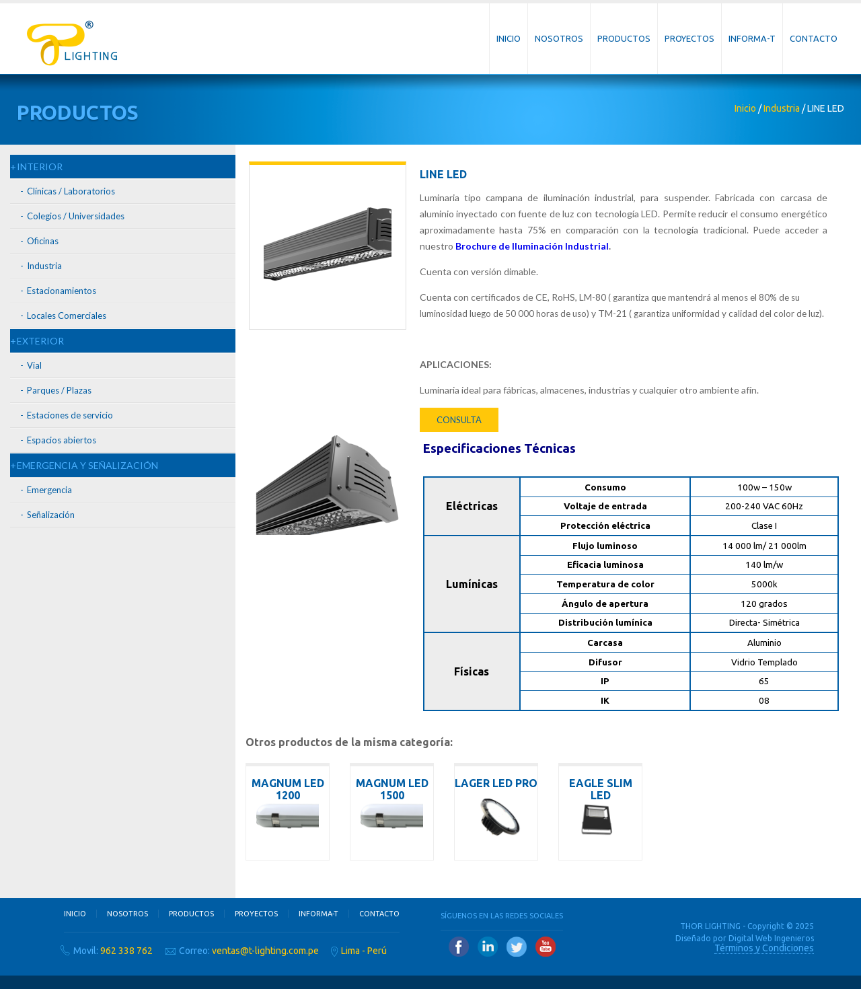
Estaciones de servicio (70, 415)
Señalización (51, 514)
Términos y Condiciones (764, 948)
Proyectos (689, 38)
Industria (781, 108)
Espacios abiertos (61, 440)
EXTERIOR (40, 340)
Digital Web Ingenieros (771, 938)
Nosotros (559, 38)
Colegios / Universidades (75, 216)
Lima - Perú (364, 950)
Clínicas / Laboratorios (71, 191)
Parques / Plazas (59, 390)
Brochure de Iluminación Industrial (532, 246)
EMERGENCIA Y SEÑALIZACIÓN (87, 465)
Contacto (813, 38)
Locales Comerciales (66, 315)
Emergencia (49, 489)
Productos (623, 38)
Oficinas (43, 240)
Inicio (508, 38)
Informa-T (752, 38)
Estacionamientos (61, 290)
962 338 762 (126, 950)
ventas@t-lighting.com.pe (265, 950)
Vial (34, 365)
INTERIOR (40, 166)
